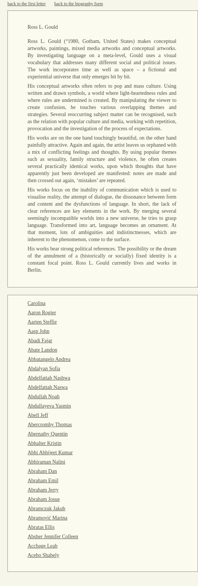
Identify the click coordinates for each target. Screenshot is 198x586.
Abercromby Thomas (50, 424)
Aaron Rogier (42, 312)
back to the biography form (78, 3)
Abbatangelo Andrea (49, 359)
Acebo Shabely (43, 555)
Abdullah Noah (44, 396)
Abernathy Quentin (48, 434)
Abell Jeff (38, 415)
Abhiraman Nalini (46, 462)
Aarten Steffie (42, 322)
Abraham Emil (43, 480)
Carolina (36, 303)
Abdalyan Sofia (44, 368)
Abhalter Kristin (44, 443)
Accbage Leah (42, 546)
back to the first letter (26, 3)
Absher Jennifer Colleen (53, 536)
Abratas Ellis (41, 527)
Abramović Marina (47, 518)
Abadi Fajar (40, 340)
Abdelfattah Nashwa (49, 378)
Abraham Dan (42, 471)
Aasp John (39, 331)
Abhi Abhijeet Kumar (50, 452)
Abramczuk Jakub (46, 508)
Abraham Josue (44, 499)
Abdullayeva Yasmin (49, 406)
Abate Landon (42, 350)
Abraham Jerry (43, 490)
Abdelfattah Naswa (48, 387)
